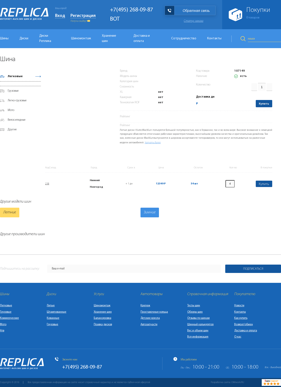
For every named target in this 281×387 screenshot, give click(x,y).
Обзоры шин (195, 312)
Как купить (240, 318)
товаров (252, 17)
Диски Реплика (45, 38)
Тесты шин (193, 305)
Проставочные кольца (154, 312)
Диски (24, 38)
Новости (239, 305)
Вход (60, 16)
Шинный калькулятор (200, 324)
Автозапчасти (148, 324)
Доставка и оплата (141, 38)
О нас (237, 336)
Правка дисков (103, 324)
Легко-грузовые (17, 100)
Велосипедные (16, 120)
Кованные (53, 318)
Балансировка (102, 318)
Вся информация (197, 336)
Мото (11, 110)
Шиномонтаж (81, 38)
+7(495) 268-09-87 (131, 10)
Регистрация (83, 16)
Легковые (15, 76)
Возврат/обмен (243, 324)
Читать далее (153, 142)
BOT (115, 19)
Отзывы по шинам (198, 318)
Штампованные (56, 312)
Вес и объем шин (197, 330)
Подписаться (253, 269)
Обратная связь (196, 11)
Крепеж (145, 305)
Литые (51, 305)
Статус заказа (193, 21)
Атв (2, 330)
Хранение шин (109, 38)
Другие (12, 129)
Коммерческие (9, 318)
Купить (264, 103)
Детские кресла (150, 318)
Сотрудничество (183, 38)
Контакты (214, 38)
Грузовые (13, 91)
